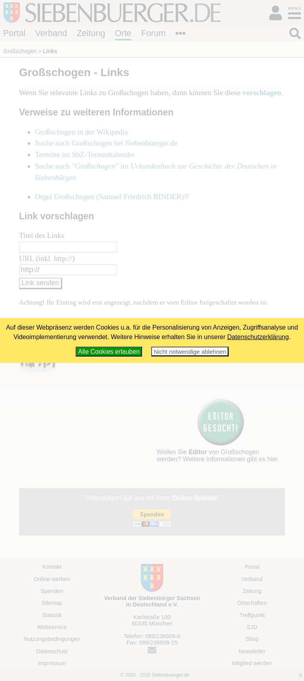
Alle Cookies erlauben (109, 351)
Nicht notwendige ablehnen (190, 351)
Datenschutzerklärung (258, 337)
